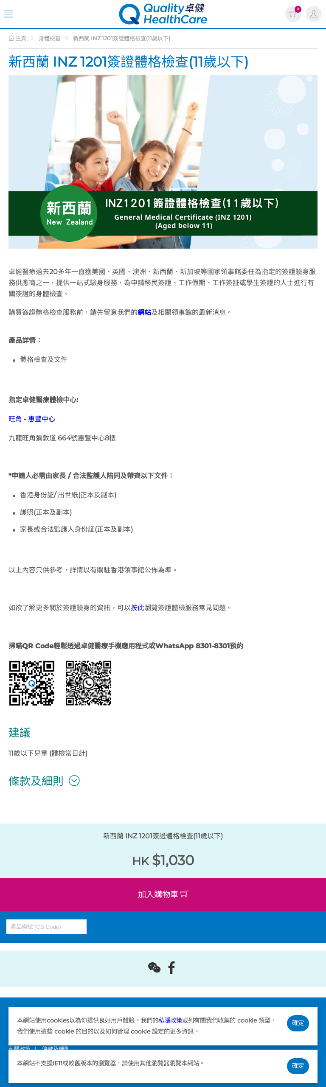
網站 (144, 312)
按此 (137, 608)
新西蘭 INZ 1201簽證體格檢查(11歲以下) (121, 38)
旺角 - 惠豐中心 (31, 419)
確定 (298, 1023)
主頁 (17, 38)
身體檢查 (50, 38)
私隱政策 (170, 1020)
